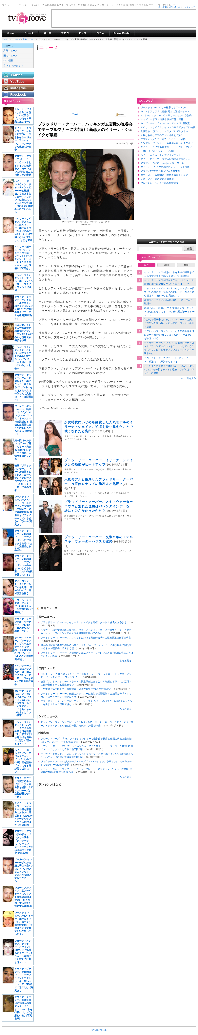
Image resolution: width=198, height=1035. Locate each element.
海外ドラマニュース (29, 33)
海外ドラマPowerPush (121, 33)
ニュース (16, 39)
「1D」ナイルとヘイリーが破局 (157, 151)
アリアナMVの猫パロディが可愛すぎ (160, 171)
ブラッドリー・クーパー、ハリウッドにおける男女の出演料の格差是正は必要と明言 (86, 637)
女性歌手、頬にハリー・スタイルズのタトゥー (165, 131)
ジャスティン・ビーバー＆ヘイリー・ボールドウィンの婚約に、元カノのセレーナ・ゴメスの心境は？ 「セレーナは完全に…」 (169, 292)
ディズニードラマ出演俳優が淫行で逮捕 (162, 119)
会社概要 (162, 7)
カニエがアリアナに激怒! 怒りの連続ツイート (165, 111)
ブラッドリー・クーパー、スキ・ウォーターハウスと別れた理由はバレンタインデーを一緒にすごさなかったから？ (98, 506)
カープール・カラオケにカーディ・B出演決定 (165, 123)
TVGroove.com (99, 1029)
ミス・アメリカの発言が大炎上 (157, 179)
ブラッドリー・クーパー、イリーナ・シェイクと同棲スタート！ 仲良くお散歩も (84, 622)
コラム (100, 33)
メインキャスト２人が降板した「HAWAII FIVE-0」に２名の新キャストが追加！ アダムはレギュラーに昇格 (169, 369)
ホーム (6, 39)
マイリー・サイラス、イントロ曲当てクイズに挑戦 (168, 127)
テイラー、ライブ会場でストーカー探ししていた (167, 147)
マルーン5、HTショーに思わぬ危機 (159, 182)
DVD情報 (8, 60)
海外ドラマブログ (65, 33)
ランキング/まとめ (13, 65)
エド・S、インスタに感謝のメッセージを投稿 (165, 167)
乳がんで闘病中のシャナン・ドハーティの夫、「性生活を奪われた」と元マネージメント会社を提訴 (169, 323)
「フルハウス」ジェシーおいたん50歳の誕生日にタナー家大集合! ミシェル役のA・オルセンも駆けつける (169, 335)
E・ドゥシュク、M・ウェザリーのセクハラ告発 (166, 115)
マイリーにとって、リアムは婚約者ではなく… (165, 159)
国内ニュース (10, 55)
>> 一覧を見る (188, 378)
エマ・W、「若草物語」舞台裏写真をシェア (164, 175)
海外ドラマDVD (82, 33)
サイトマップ (189, 7)
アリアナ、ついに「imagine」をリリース (162, 163)
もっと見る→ (126, 660)
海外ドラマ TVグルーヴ (10, 33)
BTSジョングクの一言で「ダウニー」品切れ (164, 139)
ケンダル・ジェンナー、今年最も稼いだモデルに (167, 143)
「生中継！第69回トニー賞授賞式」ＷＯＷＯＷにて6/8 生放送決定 (76, 689)
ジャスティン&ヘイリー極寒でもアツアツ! (163, 107)
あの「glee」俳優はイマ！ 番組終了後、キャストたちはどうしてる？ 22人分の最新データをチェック (169, 312)
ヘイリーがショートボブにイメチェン (161, 155)
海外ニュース (29, 39)
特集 (47, 33)
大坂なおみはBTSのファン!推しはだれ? (161, 135)
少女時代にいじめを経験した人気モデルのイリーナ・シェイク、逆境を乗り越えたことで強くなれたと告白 (98, 427)
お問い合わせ (174, 7)
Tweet (75, 114)
